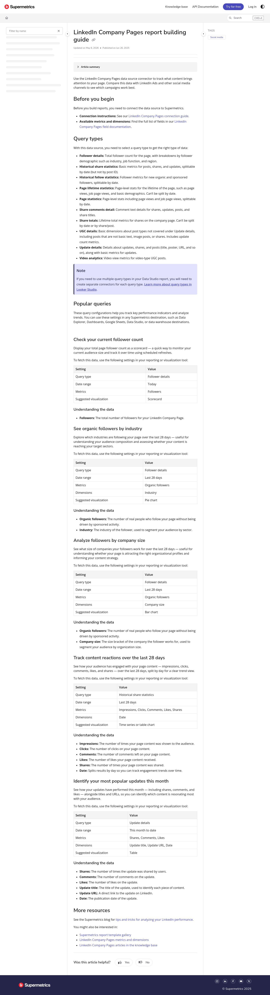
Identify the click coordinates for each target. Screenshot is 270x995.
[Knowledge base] (176, 6)
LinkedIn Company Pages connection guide (158, 116)
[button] (246, 18)
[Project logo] (19, 6)
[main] (135, 499)
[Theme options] (263, 7)
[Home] (6, 18)
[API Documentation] (205, 6)
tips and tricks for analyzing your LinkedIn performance (154, 920)
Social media (216, 37)
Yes (124, 962)
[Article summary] (135, 67)
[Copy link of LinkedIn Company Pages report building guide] (94, 40)
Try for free (233, 7)
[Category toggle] (67, 34)
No (144, 962)
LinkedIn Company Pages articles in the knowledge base (118, 945)
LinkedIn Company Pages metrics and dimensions (114, 940)
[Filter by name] (34, 31)
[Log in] (252, 6)
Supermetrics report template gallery (105, 935)
